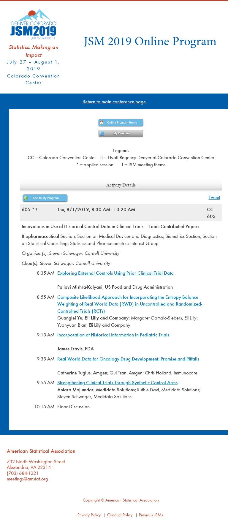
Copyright (91, 500)
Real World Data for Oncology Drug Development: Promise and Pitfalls (128, 358)
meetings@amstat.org (27, 478)
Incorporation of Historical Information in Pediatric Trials (113, 334)
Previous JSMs (151, 515)
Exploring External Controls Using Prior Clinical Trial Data (115, 272)
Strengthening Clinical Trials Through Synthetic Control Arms (117, 382)
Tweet (214, 197)
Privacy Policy (89, 515)
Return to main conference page (114, 101)
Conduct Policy (120, 515)
